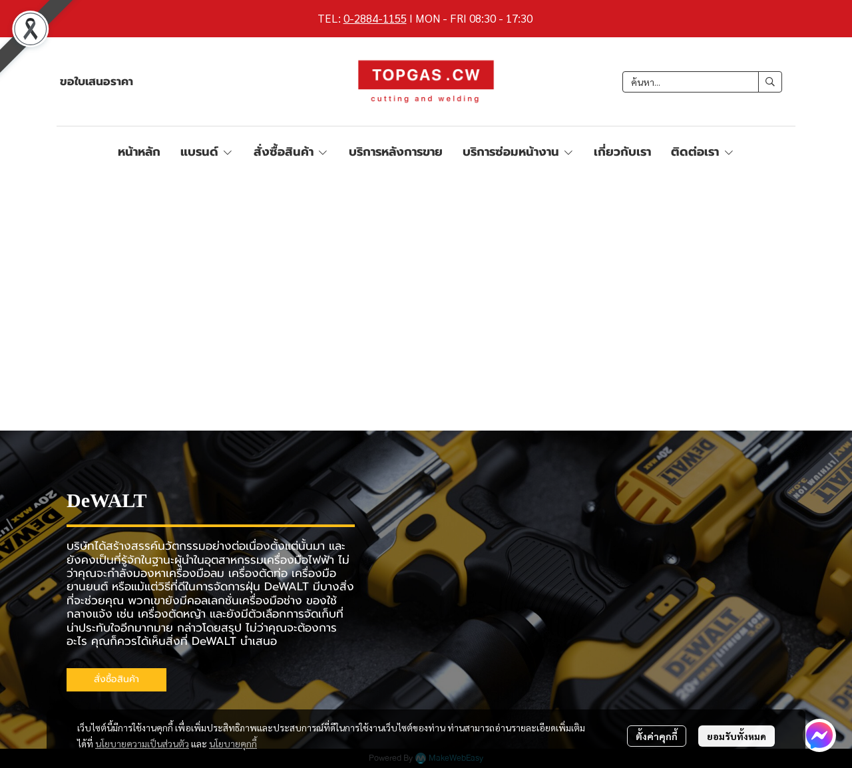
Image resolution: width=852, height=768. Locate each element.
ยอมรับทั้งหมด (736, 736)
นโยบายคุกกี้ (233, 743)
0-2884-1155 (375, 18)
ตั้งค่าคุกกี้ (657, 736)
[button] (702, 82)
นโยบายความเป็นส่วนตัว (142, 743)
